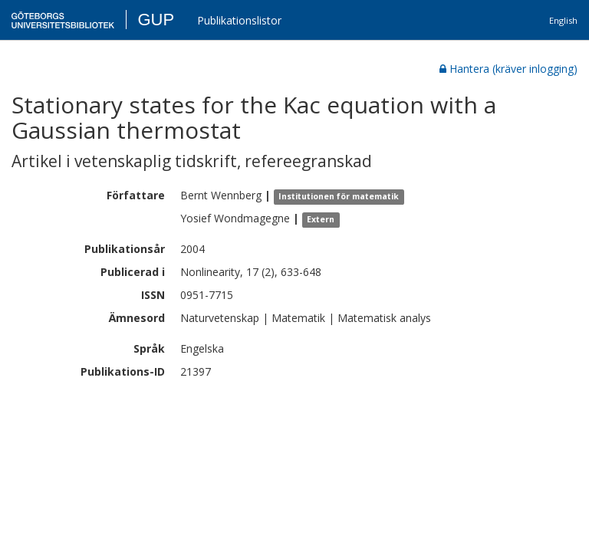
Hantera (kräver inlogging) (508, 68)
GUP (155, 19)
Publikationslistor (239, 20)
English (563, 20)
